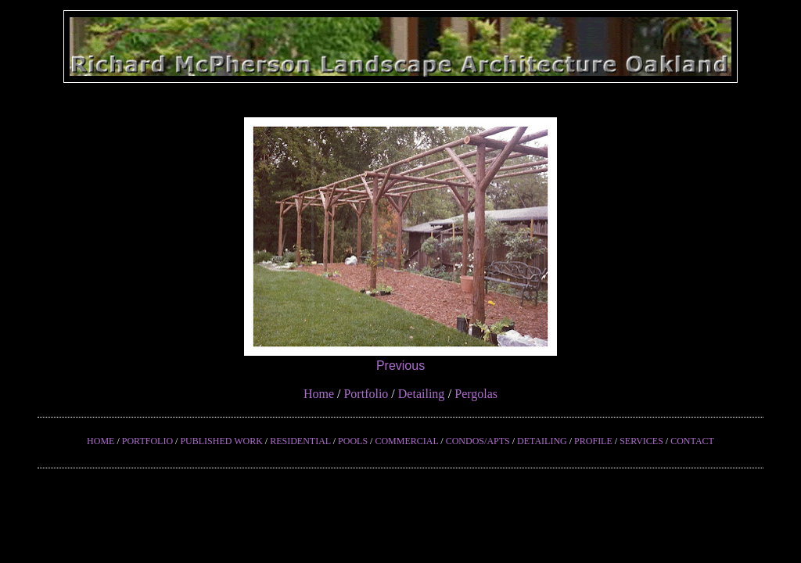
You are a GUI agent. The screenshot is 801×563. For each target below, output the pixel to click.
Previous (400, 365)
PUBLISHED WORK (221, 441)
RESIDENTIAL (300, 441)
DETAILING (542, 441)
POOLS (353, 441)
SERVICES (641, 441)
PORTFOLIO (147, 441)
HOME (100, 441)
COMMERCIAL (406, 441)
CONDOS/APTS (478, 441)
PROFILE (593, 441)
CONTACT (692, 441)
